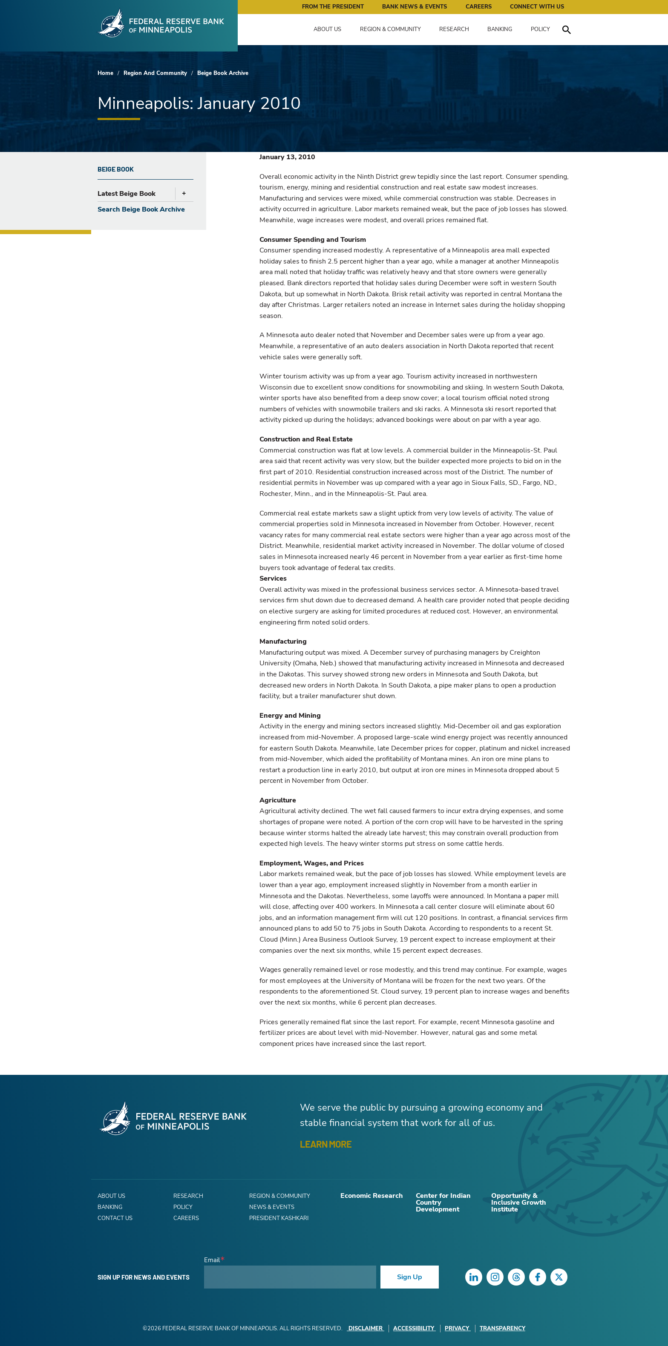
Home (105, 73)
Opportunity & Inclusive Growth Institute (518, 1202)
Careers (479, 7)
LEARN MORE (325, 1143)
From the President (333, 7)
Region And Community (155, 73)
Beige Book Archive (222, 73)
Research (454, 29)
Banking (499, 29)
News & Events (271, 1207)
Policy (540, 29)
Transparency (502, 1328)
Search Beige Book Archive (141, 209)
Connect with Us (537, 7)
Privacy (458, 1328)
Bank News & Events (414, 7)
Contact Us (115, 1218)
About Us (327, 29)
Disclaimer (365, 1328)
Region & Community (390, 29)
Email (212, 1260)
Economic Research (371, 1195)
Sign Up (409, 1277)
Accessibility (414, 1328)
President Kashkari (278, 1218)
